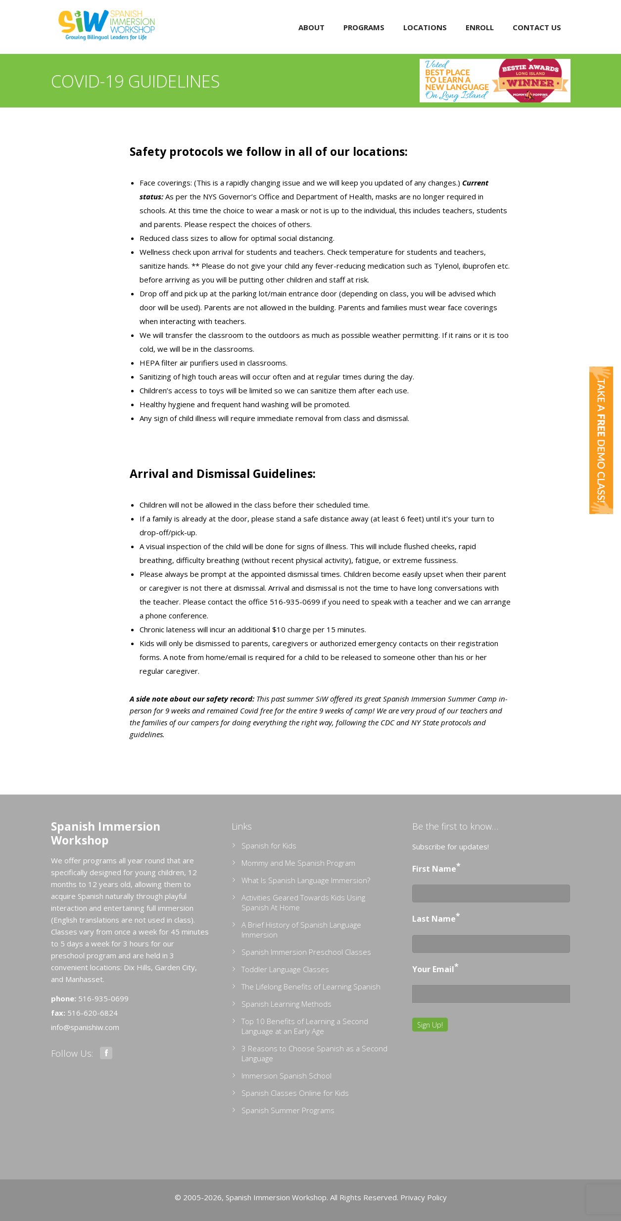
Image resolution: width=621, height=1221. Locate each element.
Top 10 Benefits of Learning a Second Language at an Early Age (304, 1026)
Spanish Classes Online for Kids (295, 1093)
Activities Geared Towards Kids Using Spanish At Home (303, 902)
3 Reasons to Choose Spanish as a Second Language (314, 1053)
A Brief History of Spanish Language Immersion (301, 929)
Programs (363, 27)
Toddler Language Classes (285, 969)
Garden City (175, 967)
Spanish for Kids (268, 845)
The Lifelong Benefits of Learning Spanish (311, 986)
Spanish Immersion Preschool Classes (306, 952)
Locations (425, 27)
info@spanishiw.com (85, 1027)
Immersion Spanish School (286, 1075)
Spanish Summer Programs (287, 1110)
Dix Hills (137, 967)
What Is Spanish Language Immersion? (305, 880)
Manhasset (84, 979)
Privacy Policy (423, 1197)
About (311, 27)
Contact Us (537, 27)
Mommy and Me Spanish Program (298, 863)
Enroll (480, 27)
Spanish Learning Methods (286, 1004)
